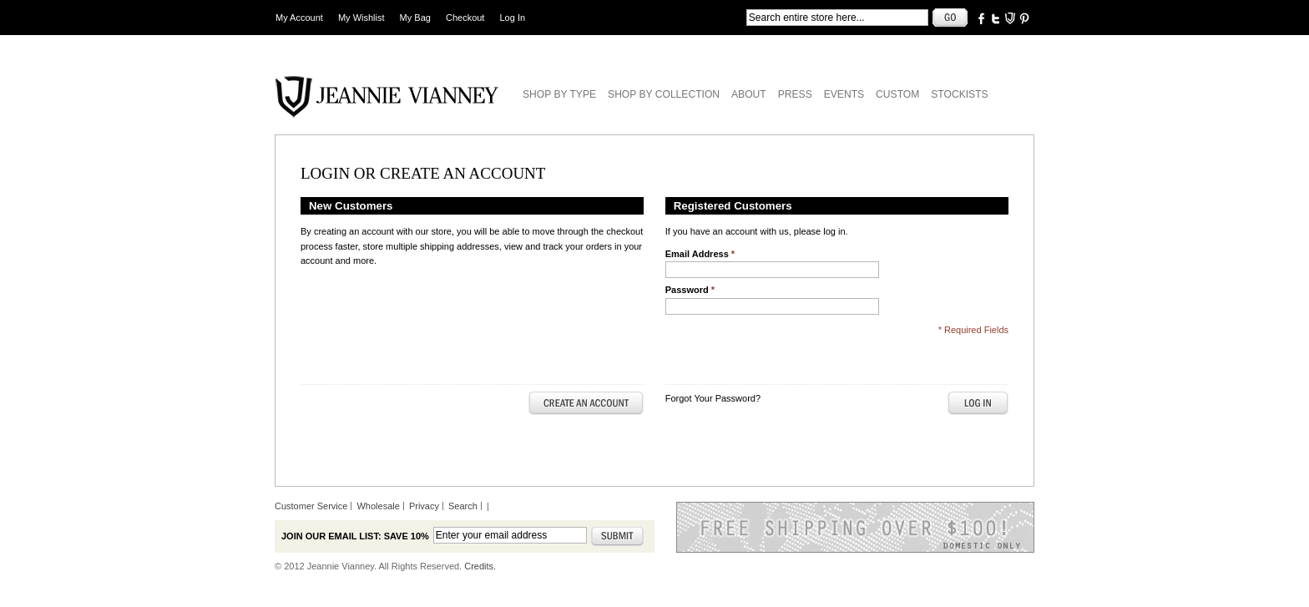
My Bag (415, 18)
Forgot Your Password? (713, 398)
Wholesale (377, 506)
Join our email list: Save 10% (355, 536)
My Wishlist (361, 18)
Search (463, 506)
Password (690, 290)
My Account (299, 18)
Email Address (700, 254)
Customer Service (311, 506)
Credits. (480, 566)
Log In (513, 18)
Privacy (424, 506)
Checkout (465, 18)
